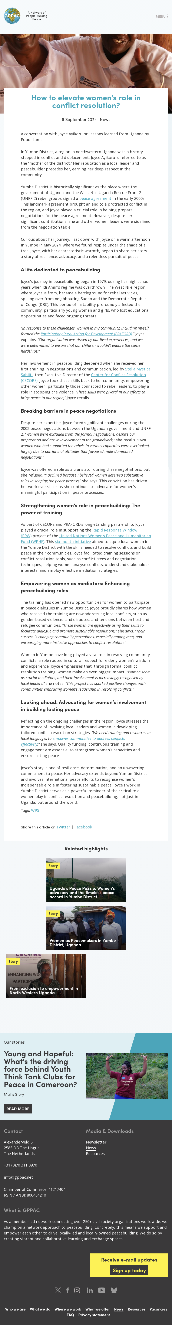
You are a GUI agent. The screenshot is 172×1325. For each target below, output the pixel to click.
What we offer (97, 1309)
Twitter (63, 827)
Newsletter (96, 1142)
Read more (17, 1108)
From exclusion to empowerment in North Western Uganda (44, 990)
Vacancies (158, 1309)
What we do (40, 1309)
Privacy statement (94, 1314)
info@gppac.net (18, 1177)
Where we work (67, 1309)
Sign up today (129, 1270)
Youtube (101, 1290)
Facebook (83, 827)
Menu (161, 16)
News (91, 1147)
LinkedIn (90, 1290)
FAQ (70, 1314)
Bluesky (114, 1290)
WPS (35, 810)
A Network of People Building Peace (25, 15)
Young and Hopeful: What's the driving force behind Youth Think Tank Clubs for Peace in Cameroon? (40, 1068)
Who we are (15, 1309)
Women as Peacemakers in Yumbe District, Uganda (83, 942)
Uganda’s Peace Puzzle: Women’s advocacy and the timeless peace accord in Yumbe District (82, 892)
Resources (95, 1153)
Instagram (78, 1290)
